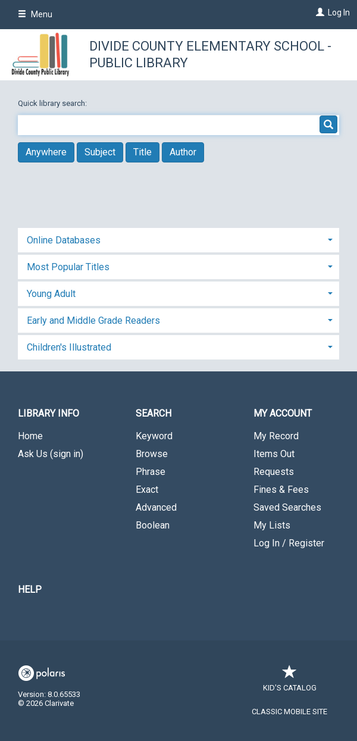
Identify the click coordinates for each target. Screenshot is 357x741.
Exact (147, 489)
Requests (273, 471)
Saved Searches (287, 507)
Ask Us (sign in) (50, 453)
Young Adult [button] (51, 293)
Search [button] (153, 413)
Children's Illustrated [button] (69, 347)
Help (30, 589)
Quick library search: (53, 103)
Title (142, 152)
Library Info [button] (48, 413)
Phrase (150, 471)
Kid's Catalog (290, 681)
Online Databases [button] (64, 240)
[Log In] (318, 12)
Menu (35, 14)
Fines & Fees (281, 489)
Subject (99, 152)
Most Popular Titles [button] (68, 267)
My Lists (271, 525)
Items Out (274, 453)
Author (183, 152)
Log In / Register (288, 543)
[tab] (178, 239)
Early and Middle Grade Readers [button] (93, 320)
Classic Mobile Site (289, 711)
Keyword (154, 436)
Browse (152, 453)
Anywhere (46, 152)
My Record (276, 436)
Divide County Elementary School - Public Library (210, 54)
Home (30, 436)
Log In (339, 12)
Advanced (156, 507)
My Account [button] (282, 413)
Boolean (153, 525)
